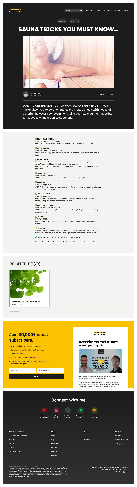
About (126, 10)
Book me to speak (15, 452)
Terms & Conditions (121, 440)
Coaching (98, 10)
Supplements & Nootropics (18, 436)
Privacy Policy (119, 444)
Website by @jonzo (121, 472)
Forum (53, 436)
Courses (107, 10)
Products (89, 10)
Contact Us (86, 440)
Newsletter (55, 444)
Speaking (118, 10)
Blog (52, 440)
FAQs (84, 436)
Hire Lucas (12, 448)
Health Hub (62, 21)
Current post (74, 21)
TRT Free (12, 440)
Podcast (54, 452)
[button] (108, 10)
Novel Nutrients (122, 469)
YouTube (54, 456)
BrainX (113, 469)
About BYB (118, 436)
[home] (15, 10)
